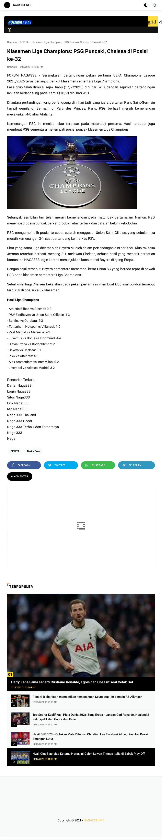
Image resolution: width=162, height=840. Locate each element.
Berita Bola (33, 451)
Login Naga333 (19, 391)
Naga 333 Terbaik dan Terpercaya (33, 427)
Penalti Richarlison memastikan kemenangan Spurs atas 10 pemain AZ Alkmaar (87, 697)
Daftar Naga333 (19, 385)
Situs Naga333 (18, 397)
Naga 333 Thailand (21, 415)
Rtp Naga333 (17, 409)
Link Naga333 (17, 403)
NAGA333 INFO (22, 5)
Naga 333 (14, 433)
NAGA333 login (36, 260)
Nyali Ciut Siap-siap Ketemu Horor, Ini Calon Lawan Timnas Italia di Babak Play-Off (89, 754)
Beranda (12, 42)
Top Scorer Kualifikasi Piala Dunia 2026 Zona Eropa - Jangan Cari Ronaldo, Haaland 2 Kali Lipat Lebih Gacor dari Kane (91, 717)
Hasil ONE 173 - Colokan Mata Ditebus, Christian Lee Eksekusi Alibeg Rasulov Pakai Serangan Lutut (90, 736)
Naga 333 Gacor (19, 421)
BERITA (24, 42)
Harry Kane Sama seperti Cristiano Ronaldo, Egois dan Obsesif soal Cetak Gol (72, 682)
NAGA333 (28, 75)
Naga (11, 438)
